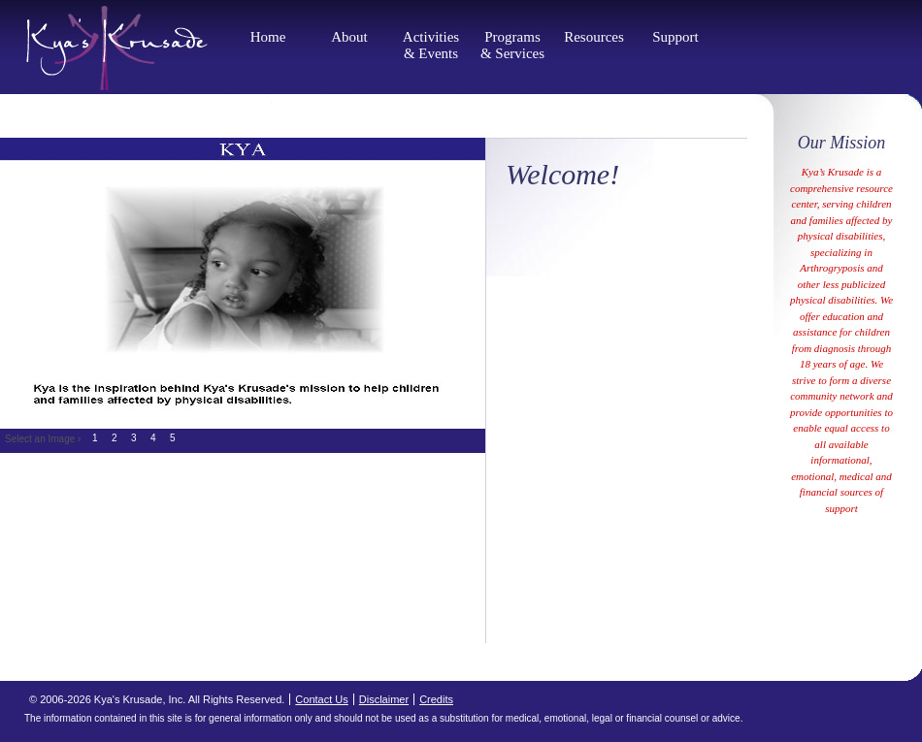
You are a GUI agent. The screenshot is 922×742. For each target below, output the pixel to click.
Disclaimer (384, 699)
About (349, 37)
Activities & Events (431, 45)
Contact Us (321, 699)
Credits (436, 699)
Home (268, 37)
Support (675, 37)
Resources (594, 37)
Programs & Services (512, 45)
